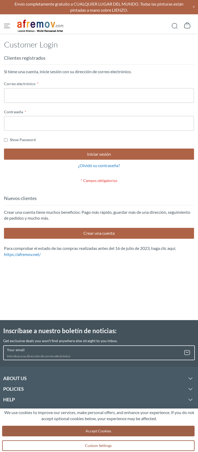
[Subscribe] (187, 353)
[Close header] (193, 7)
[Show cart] (187, 25)
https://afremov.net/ (22, 254)
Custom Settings (98, 445)
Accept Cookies (98, 431)
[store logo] (40, 26)
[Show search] (175, 25)
